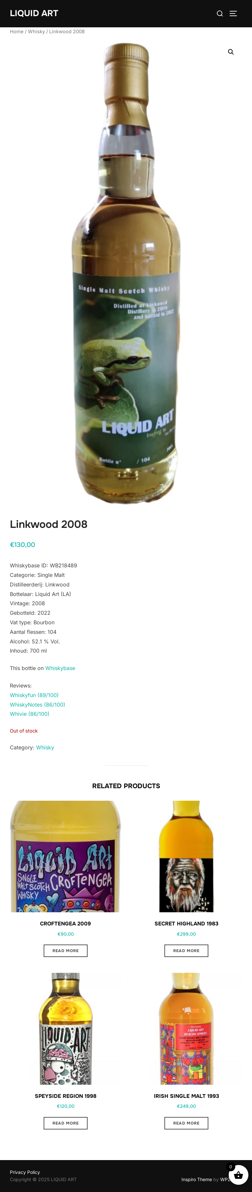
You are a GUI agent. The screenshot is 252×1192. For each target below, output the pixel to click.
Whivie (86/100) (30, 714)
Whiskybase (60, 668)
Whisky (36, 32)
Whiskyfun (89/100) (34, 695)
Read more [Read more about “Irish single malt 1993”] (186, 1123)
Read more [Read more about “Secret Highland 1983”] (186, 950)
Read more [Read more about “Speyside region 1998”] (65, 1123)
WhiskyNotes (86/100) (37, 704)
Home (17, 32)
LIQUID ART (34, 13)
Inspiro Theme (196, 1179)
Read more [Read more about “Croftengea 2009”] (65, 950)
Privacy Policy (25, 1172)
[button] (231, 52)
